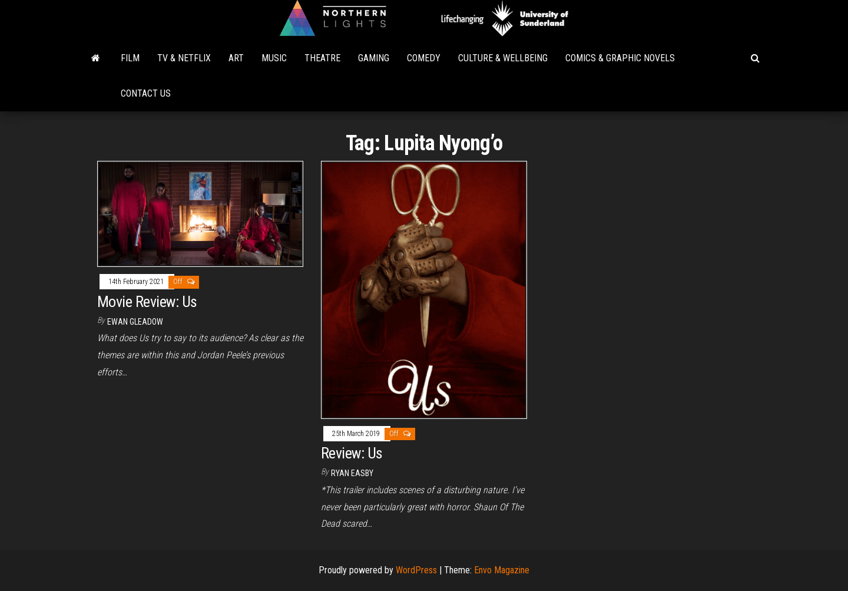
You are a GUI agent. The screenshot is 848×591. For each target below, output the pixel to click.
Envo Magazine (501, 570)
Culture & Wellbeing (503, 58)
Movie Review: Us (147, 302)
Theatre (322, 58)
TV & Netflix (184, 58)
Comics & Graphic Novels (620, 58)
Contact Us (146, 93)
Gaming (373, 58)
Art (236, 58)
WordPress (416, 570)
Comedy (423, 58)
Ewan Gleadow (135, 321)
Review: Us (352, 453)
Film (130, 58)
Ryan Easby (352, 473)
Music (274, 58)
